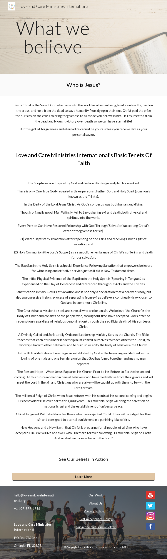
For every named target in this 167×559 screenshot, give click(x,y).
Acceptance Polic (98, 519)
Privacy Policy (94, 511)
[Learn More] (83, 477)
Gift (82, 519)
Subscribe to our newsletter (96, 527)
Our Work (96, 495)
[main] (53, 37)
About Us (95, 503)
